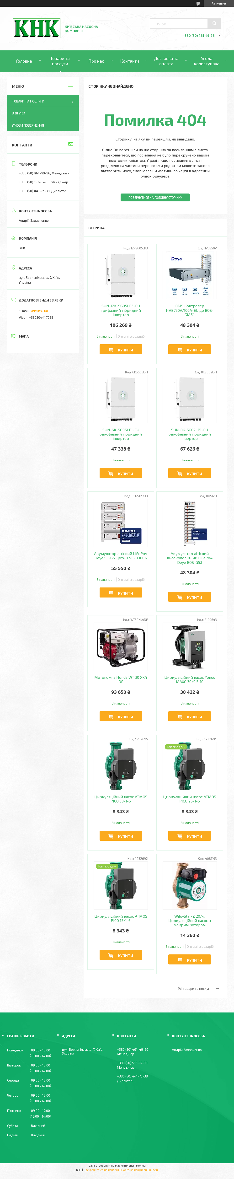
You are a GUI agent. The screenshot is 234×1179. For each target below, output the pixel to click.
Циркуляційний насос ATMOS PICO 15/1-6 (120, 918)
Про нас (96, 61)
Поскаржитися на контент (101, 1169)
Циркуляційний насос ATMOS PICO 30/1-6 (120, 799)
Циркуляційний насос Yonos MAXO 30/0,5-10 (189, 679)
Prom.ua (140, 1165)
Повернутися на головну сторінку (155, 197)
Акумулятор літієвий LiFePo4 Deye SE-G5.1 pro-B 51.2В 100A (120, 555)
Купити (125, 350)
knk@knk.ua (39, 311)
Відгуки (18, 113)
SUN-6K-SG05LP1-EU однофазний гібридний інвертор (121, 434)
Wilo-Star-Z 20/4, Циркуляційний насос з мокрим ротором (189, 920)
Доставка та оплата (166, 61)
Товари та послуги (60, 61)
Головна (24, 61)
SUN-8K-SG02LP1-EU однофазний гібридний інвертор (190, 434)
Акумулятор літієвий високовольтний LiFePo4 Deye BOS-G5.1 (190, 558)
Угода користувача (206, 61)
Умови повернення (28, 125)
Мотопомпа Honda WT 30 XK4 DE (120, 679)
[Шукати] (214, 23)
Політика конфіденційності (139, 1169)
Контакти (129, 61)
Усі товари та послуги (195, 988)
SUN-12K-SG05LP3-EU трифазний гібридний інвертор (121, 310)
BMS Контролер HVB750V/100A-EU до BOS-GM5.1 (189, 310)
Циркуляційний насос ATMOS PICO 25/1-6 (189, 799)
